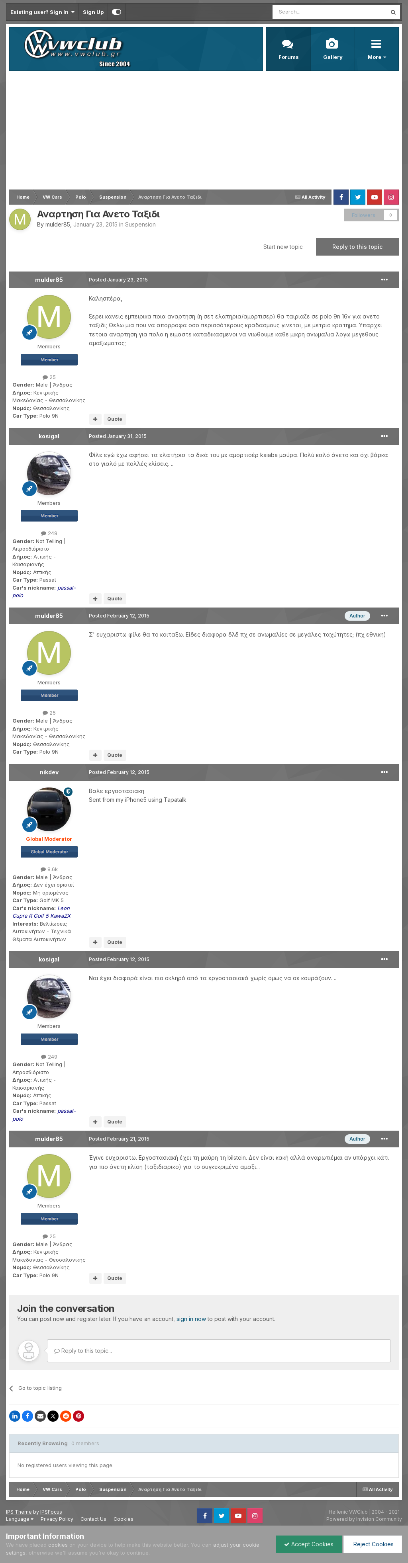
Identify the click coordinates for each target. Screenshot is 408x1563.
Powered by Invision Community (364, 1519)
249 (49, 533)
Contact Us (93, 1519)
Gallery (333, 57)
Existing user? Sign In (42, 12)
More (375, 57)
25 (49, 377)
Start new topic (283, 246)
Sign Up (93, 12)
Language (19, 1519)
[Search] (309, 12)
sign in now (191, 1318)
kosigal (49, 436)
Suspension (140, 224)
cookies (58, 1545)
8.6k (49, 869)
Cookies (123, 1519)
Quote (114, 419)
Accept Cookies (308, 1544)
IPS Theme (19, 1512)
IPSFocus (51, 1512)
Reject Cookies (373, 1544)
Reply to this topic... (83, 1350)
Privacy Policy (57, 1519)
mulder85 (57, 224)
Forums (289, 57)
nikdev (49, 772)
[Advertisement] (204, 130)
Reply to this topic (357, 246)
